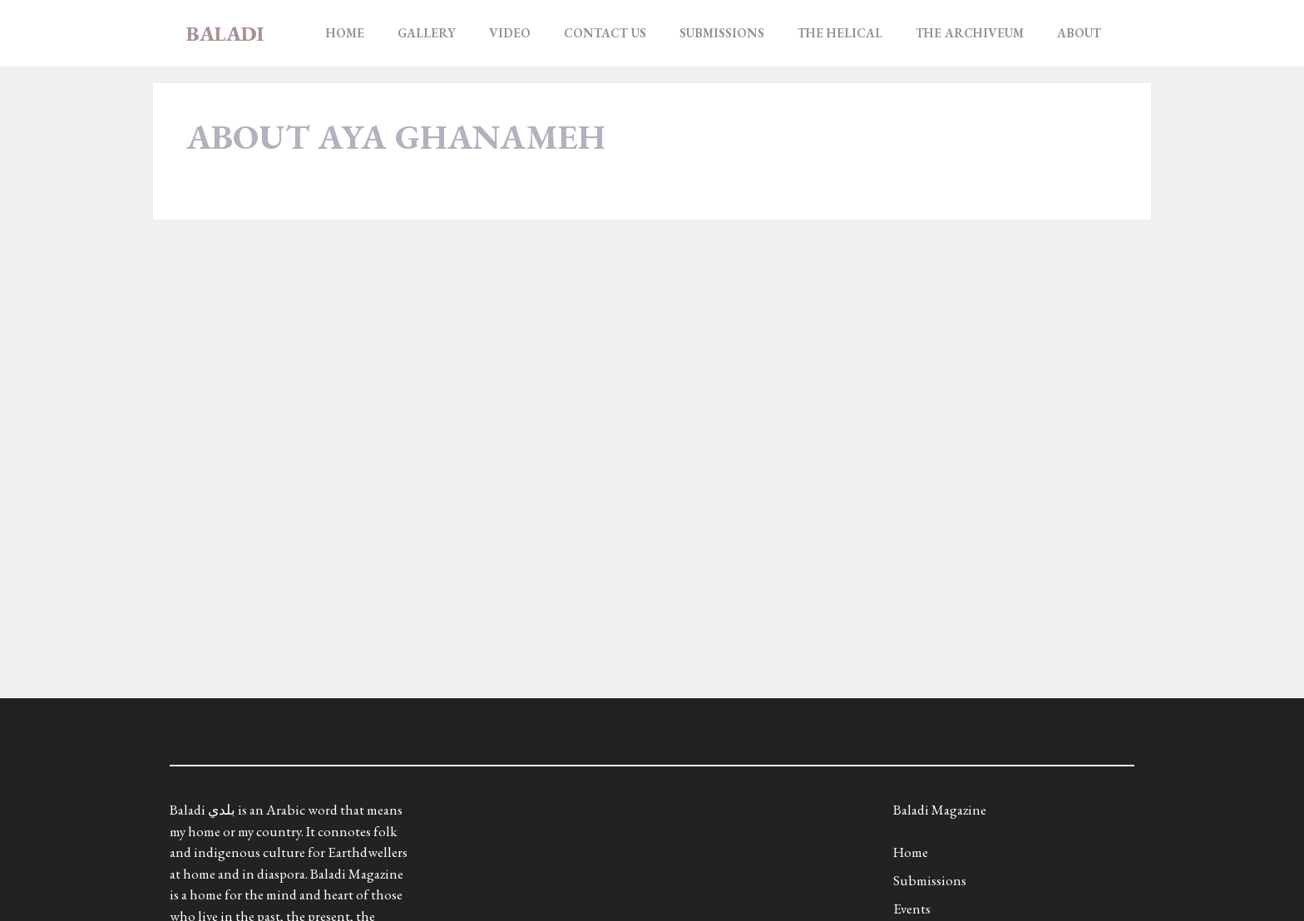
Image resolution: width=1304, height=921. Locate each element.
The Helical (840, 33)
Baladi (225, 33)
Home (345, 33)
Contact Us (605, 33)
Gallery (427, 33)
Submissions (721, 33)
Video (510, 33)
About (1079, 33)
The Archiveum (970, 33)
